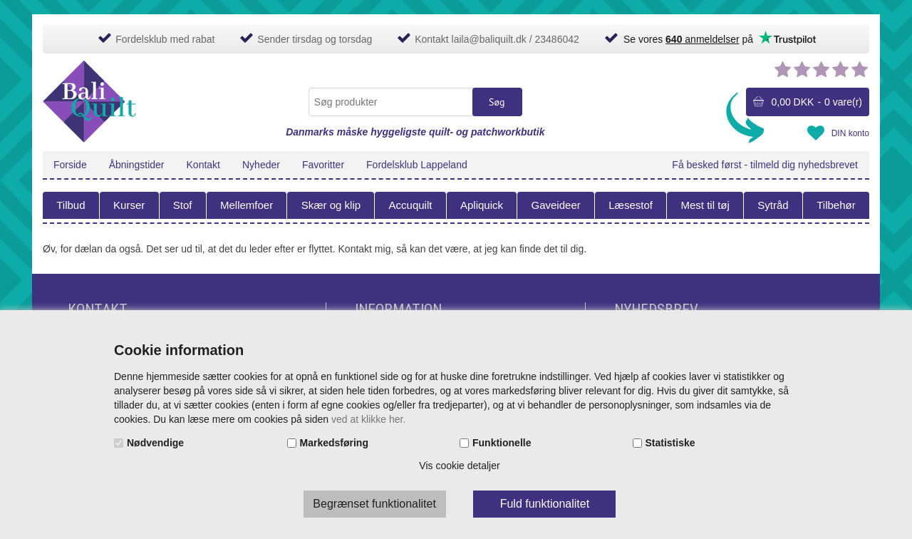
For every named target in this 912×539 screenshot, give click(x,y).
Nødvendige (155, 442)
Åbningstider (137, 164)
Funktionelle (501, 442)
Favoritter (323, 164)
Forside (70, 164)
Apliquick (481, 205)
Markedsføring (334, 442)
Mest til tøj (704, 205)
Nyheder (261, 164)
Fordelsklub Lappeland (416, 164)
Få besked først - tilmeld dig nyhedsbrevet (765, 164)
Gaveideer (556, 205)
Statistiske (670, 442)
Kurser (129, 205)
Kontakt (203, 164)
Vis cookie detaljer (459, 465)
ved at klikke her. (368, 419)
